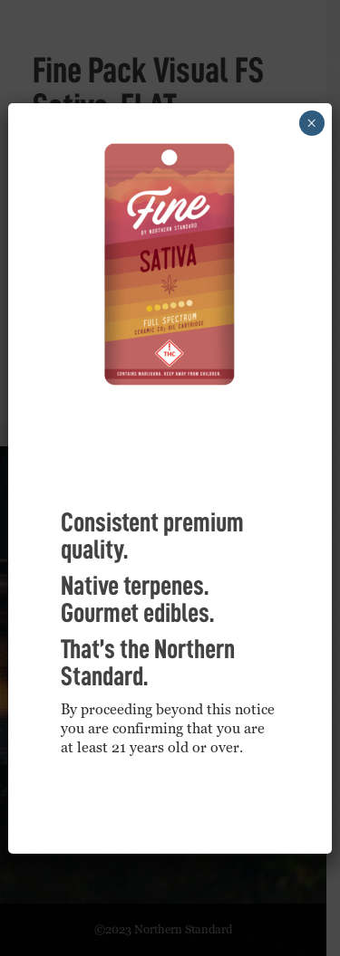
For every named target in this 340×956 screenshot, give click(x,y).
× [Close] (311, 123)
